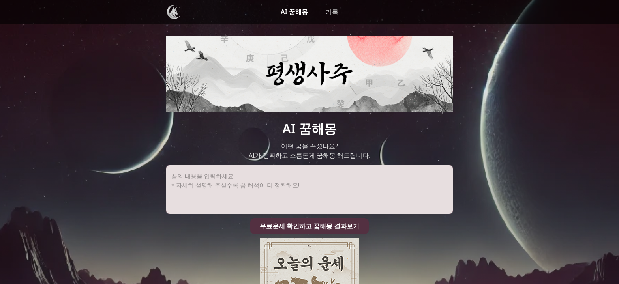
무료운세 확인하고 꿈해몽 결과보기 (309, 149)
